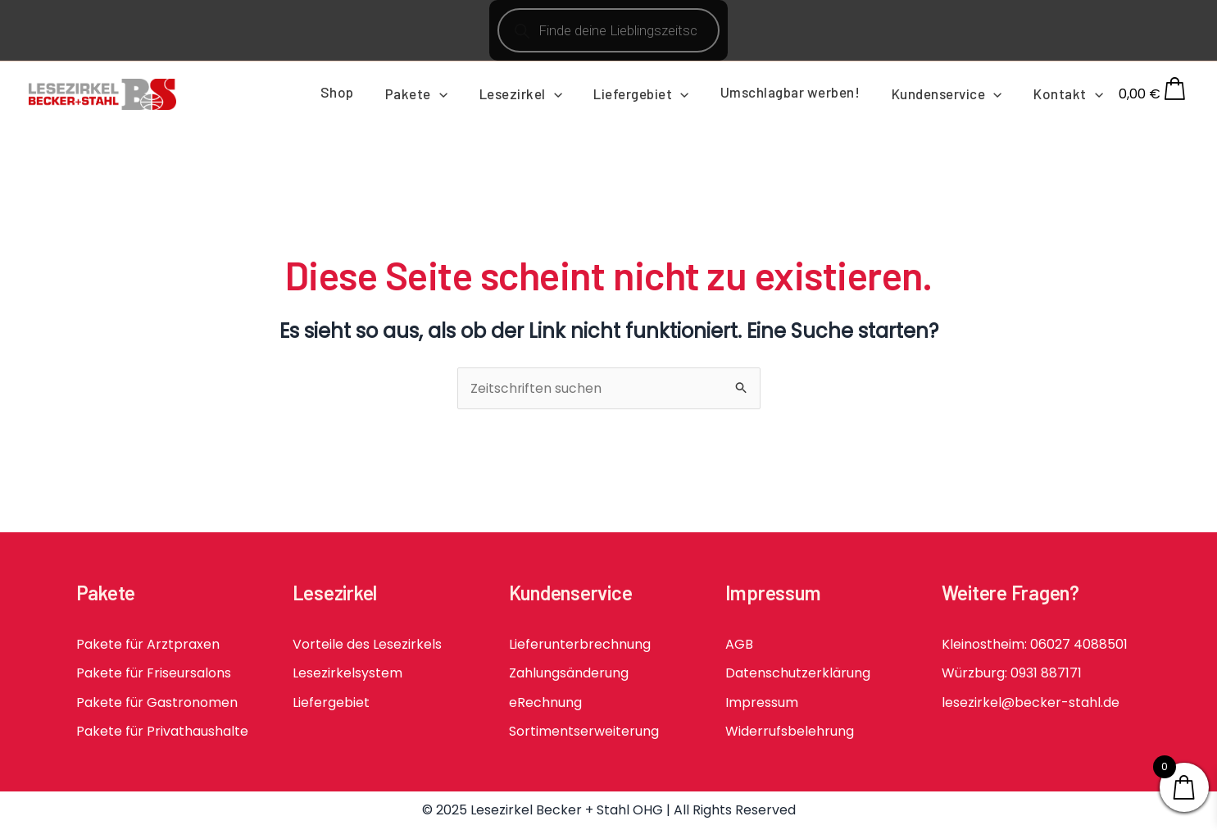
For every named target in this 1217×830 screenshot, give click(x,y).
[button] (460, 93)
